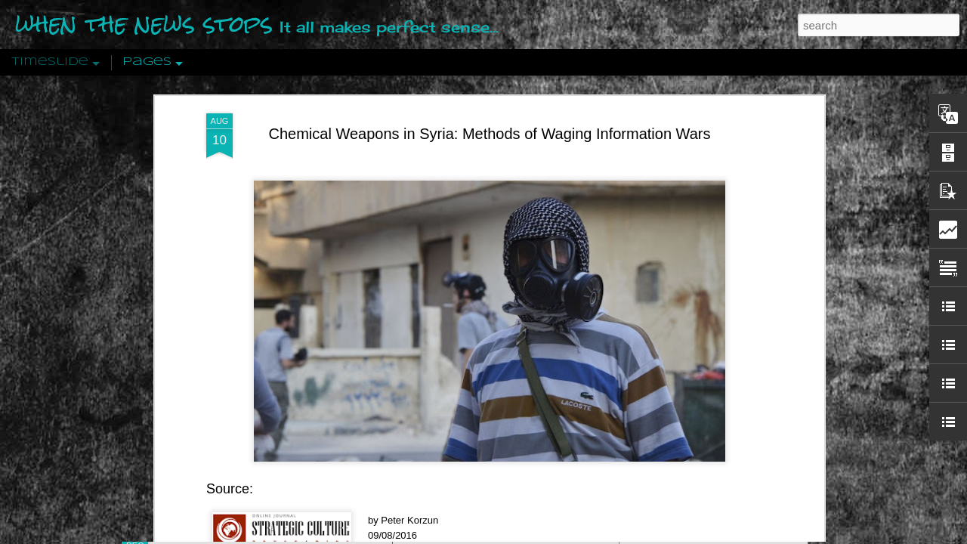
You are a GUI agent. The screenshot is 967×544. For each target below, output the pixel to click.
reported (267, 323)
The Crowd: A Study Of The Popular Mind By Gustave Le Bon (775, 375)
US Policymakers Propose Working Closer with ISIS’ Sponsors (778, 455)
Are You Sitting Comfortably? (492, 386)
